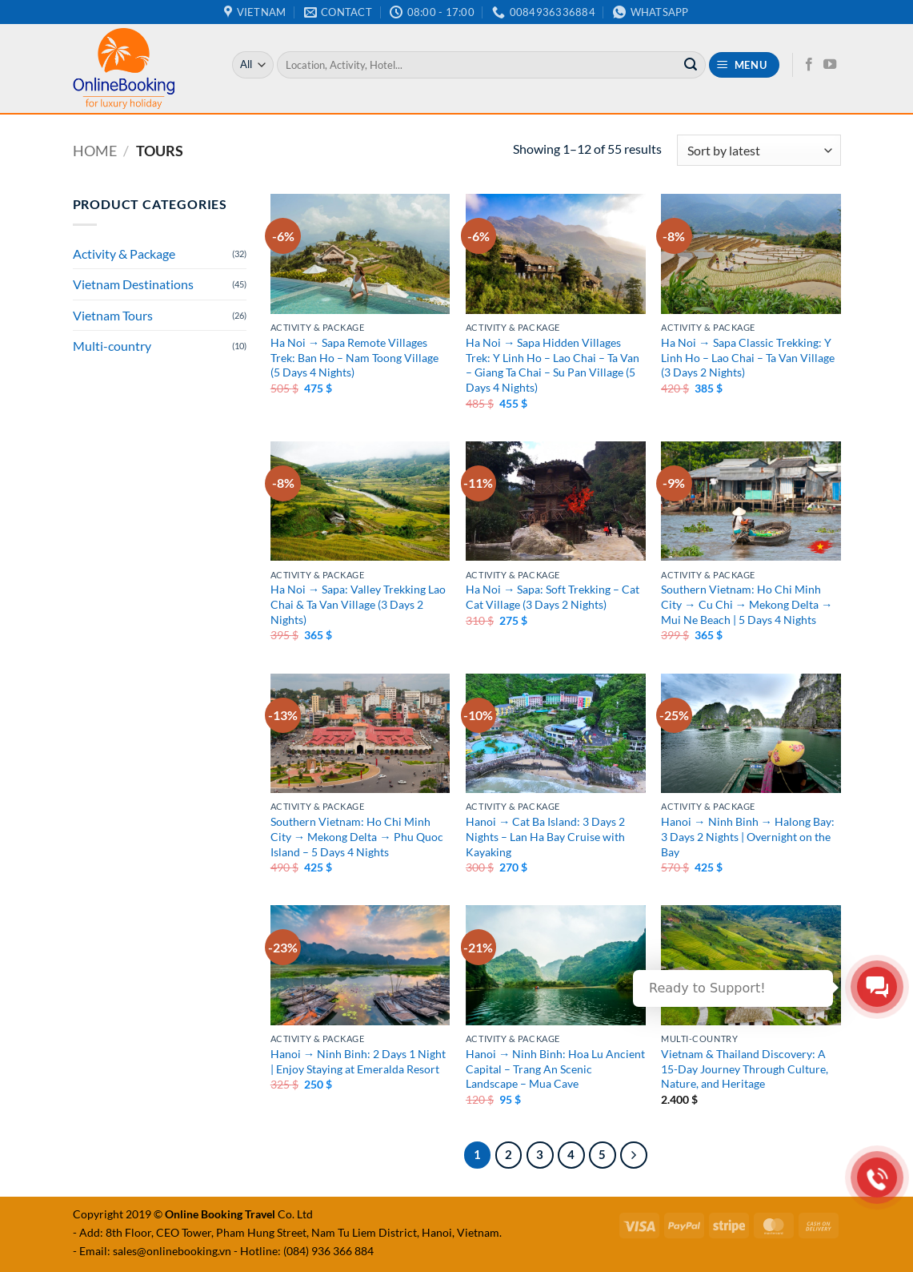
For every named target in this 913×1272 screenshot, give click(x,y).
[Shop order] (758, 150)
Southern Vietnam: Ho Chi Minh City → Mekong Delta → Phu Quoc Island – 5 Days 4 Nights (356, 836)
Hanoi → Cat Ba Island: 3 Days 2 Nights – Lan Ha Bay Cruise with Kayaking (545, 836)
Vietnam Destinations (133, 284)
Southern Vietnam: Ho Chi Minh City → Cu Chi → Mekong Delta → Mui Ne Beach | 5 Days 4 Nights (746, 604)
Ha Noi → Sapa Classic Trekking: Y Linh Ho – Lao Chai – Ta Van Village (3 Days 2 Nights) (748, 357)
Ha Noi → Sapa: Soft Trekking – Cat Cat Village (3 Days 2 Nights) (552, 596)
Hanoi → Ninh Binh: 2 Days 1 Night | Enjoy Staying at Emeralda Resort (358, 1061)
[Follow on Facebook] (809, 65)
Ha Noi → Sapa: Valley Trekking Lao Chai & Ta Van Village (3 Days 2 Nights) (358, 604)
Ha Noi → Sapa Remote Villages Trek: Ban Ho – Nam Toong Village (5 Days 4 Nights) (354, 357)
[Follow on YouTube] (829, 65)
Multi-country (112, 345)
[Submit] (690, 64)
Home (95, 150)
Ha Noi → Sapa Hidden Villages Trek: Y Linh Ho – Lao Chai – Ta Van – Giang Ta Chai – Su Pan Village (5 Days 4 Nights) (552, 365)
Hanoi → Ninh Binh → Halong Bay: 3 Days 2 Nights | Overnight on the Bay (748, 836)
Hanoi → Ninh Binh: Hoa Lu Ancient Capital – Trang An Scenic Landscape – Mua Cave (555, 1068)
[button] (744, 65)
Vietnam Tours (113, 315)
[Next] (633, 1155)
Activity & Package (124, 253)
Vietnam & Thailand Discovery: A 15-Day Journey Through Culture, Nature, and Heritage (744, 1068)
